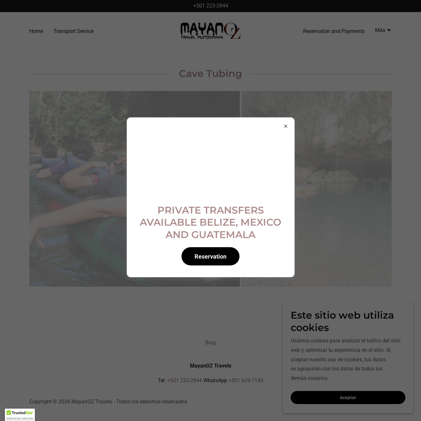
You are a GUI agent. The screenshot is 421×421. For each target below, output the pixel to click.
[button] (20, 415)
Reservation (210, 256)
